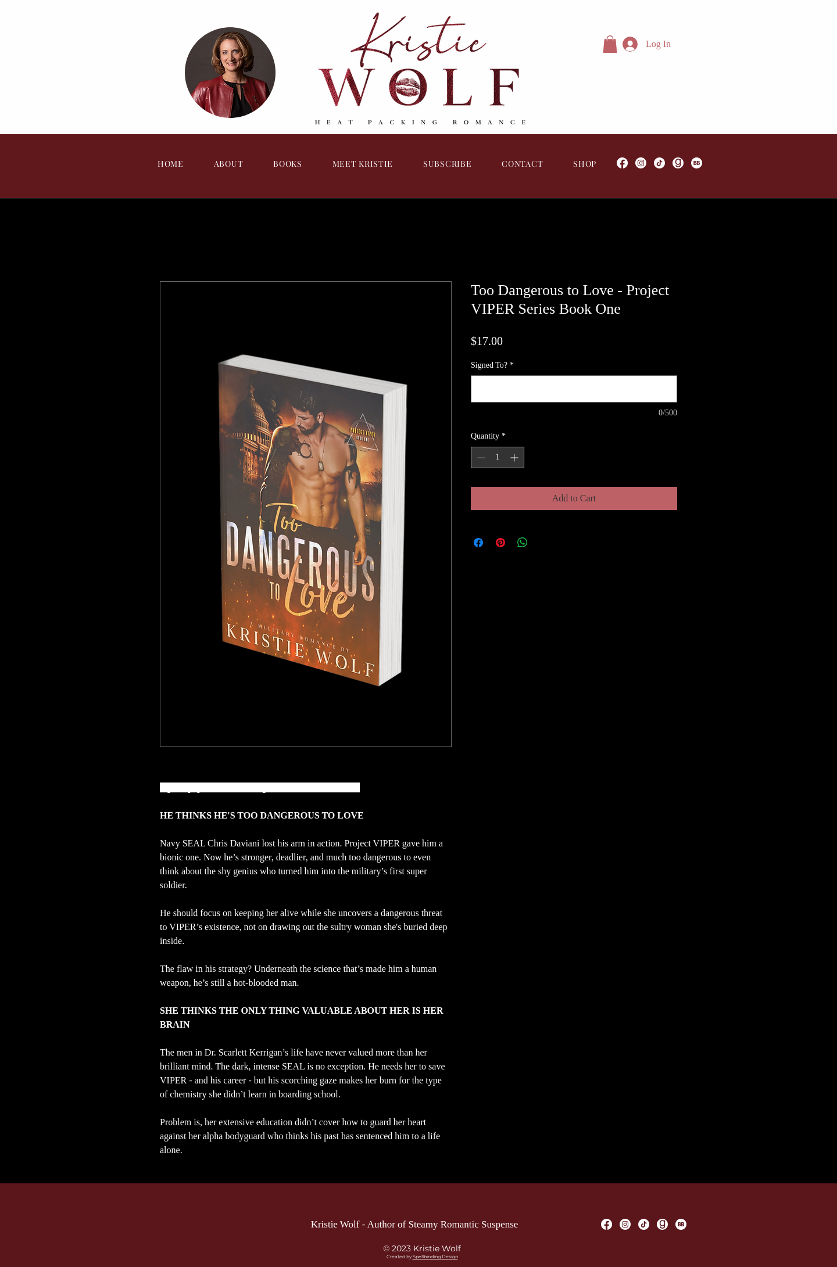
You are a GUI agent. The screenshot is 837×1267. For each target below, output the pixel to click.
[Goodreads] (678, 162)
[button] (610, 44)
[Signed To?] (574, 389)
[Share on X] (545, 543)
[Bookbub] (696, 162)
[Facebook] (622, 162)
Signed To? (492, 365)
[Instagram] (640, 162)
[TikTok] (659, 162)
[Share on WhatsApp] (523, 543)
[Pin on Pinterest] (500, 543)
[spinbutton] (497, 457)
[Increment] (515, 457)
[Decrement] (480, 457)
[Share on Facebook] (478, 543)
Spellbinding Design (435, 1256)
